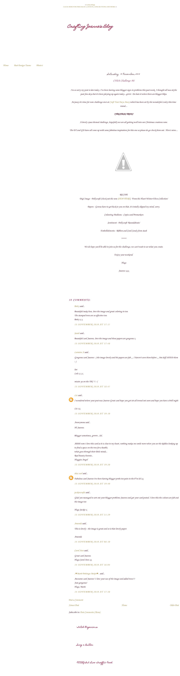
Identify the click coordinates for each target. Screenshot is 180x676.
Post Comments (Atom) (90, 612)
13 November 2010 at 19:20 (92, 464)
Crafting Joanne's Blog (90, 27)
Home (5, 65)
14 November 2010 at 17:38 (92, 592)
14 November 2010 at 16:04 (92, 564)
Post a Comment (76, 600)
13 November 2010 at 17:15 (92, 324)
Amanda (78, 523)
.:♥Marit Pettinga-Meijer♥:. (86, 573)
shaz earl (78, 473)
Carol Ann (79, 550)
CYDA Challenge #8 (123, 80)
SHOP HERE (124, 198)
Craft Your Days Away (120, 102)
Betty (76, 306)
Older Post (174, 605)
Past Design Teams (22, 65)
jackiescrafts (79, 492)
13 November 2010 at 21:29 (92, 514)
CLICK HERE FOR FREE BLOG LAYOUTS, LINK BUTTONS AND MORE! (89, 7)
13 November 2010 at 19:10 (92, 413)
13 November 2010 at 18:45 (92, 386)
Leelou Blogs (90, 5)
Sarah (76, 333)
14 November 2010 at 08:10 (92, 541)
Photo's (39, 65)
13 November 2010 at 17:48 (92, 343)
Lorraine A (79, 352)
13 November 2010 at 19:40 (92, 483)
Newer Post (74, 605)
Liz (76, 395)
